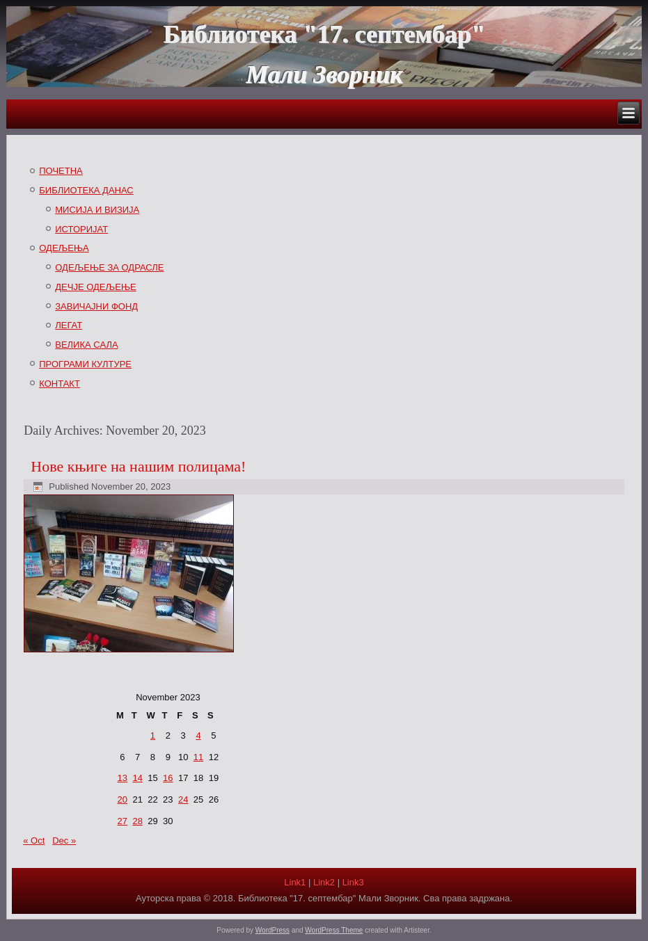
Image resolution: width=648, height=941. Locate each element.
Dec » (64, 840)
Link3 (353, 882)
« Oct (34, 840)
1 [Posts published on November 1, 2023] (152, 735)
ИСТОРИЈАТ (81, 229)
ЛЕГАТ (68, 325)
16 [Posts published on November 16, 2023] (168, 778)
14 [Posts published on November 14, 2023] (137, 778)
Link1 (295, 882)
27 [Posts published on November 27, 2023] (122, 821)
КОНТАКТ (59, 383)
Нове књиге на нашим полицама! (138, 466)
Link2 (324, 882)
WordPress (272, 930)
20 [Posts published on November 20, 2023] (122, 799)
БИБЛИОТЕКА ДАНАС (86, 190)
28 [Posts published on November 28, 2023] (137, 821)
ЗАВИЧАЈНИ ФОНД (96, 306)
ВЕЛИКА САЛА (86, 344)
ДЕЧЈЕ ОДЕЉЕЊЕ (95, 287)
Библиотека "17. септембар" (323, 34)
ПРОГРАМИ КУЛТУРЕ (85, 364)
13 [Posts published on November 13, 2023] (122, 778)
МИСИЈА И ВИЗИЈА (97, 209)
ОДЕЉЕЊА (64, 248)
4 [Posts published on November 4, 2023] (198, 735)
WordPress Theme (334, 930)
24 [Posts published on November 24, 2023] (183, 799)
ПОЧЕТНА (61, 171)
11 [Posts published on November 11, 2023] (198, 757)
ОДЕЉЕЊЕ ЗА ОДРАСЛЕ (109, 267)
